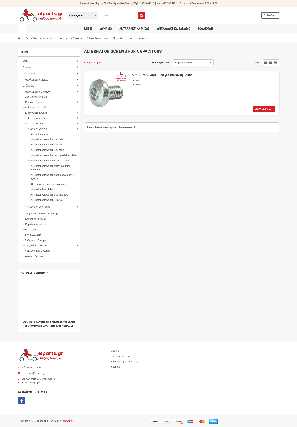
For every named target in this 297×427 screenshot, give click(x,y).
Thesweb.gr (67, 421)
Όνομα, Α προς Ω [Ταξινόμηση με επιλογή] (183, 62)
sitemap (115, 366)
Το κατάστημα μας (121, 356)
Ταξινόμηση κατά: (160, 62)
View (257, 62)
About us (116, 350)
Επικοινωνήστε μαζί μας (124, 361)
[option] (49, 305)
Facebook (21, 400)
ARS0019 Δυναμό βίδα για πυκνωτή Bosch (162, 75)
